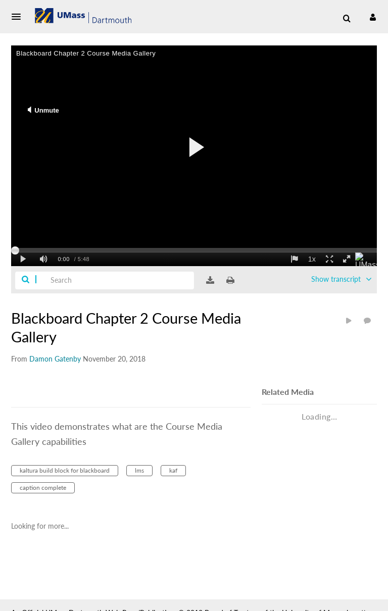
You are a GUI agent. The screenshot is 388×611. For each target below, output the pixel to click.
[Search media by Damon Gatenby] (55, 358)
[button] (19, 17)
